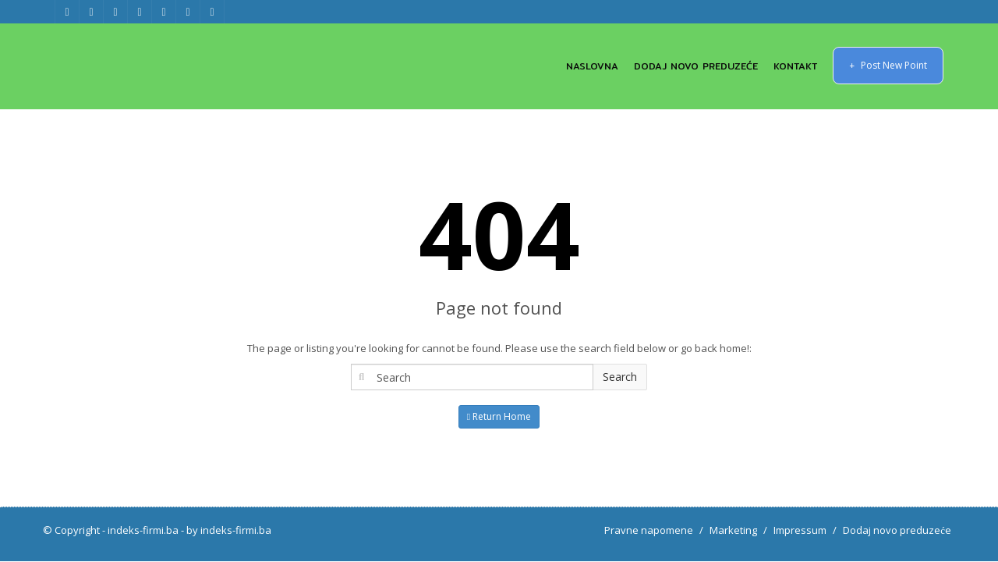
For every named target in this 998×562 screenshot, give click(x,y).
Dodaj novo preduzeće (897, 530)
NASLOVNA (592, 66)
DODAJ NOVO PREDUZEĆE (696, 66)
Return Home (499, 416)
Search (620, 376)
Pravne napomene (648, 530)
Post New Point (888, 65)
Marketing (733, 530)
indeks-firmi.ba (143, 530)
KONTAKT (795, 66)
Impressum (799, 530)
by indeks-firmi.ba (228, 530)
